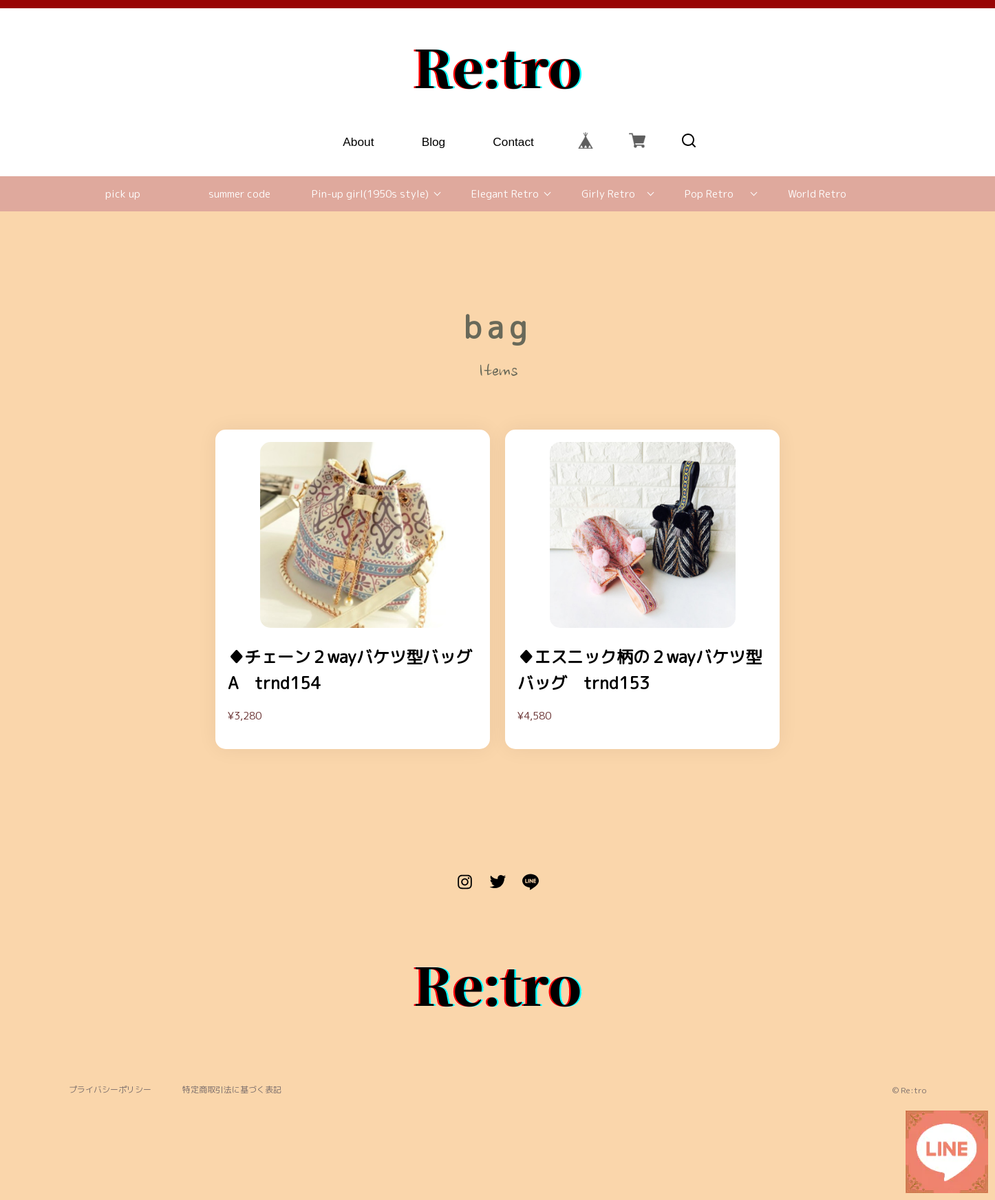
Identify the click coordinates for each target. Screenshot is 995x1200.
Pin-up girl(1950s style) (370, 194)
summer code (239, 194)
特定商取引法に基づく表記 (231, 1090)
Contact (514, 140)
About (358, 140)
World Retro (817, 194)
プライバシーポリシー (110, 1090)
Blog (434, 140)
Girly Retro (608, 194)
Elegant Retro (505, 194)
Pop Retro (709, 194)
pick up (122, 194)
